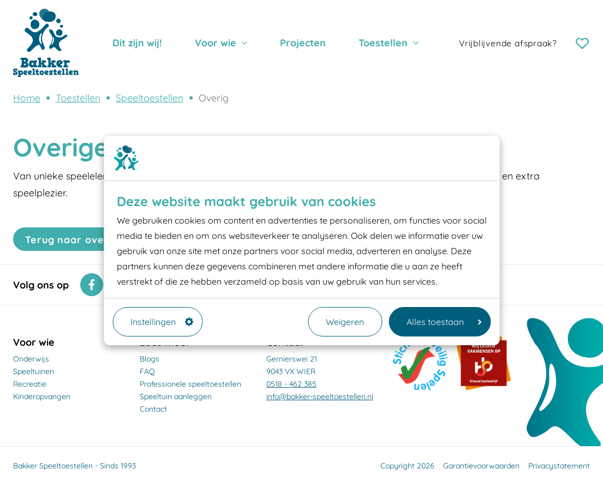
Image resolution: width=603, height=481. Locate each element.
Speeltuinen (33, 371)
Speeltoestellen (149, 98)
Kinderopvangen (41, 396)
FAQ (147, 371)
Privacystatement (559, 466)
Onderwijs (31, 359)
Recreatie (29, 384)
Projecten (303, 43)
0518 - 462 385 (291, 384)
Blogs (149, 359)
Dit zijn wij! (137, 43)
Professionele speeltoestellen (190, 384)
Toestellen (383, 43)
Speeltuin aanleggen (176, 396)
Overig (214, 98)
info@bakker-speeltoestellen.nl (319, 396)
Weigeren (345, 321)
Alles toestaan (444, 321)
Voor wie (215, 43)
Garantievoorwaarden (481, 466)
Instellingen (161, 321)
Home (26, 98)
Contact (153, 409)
